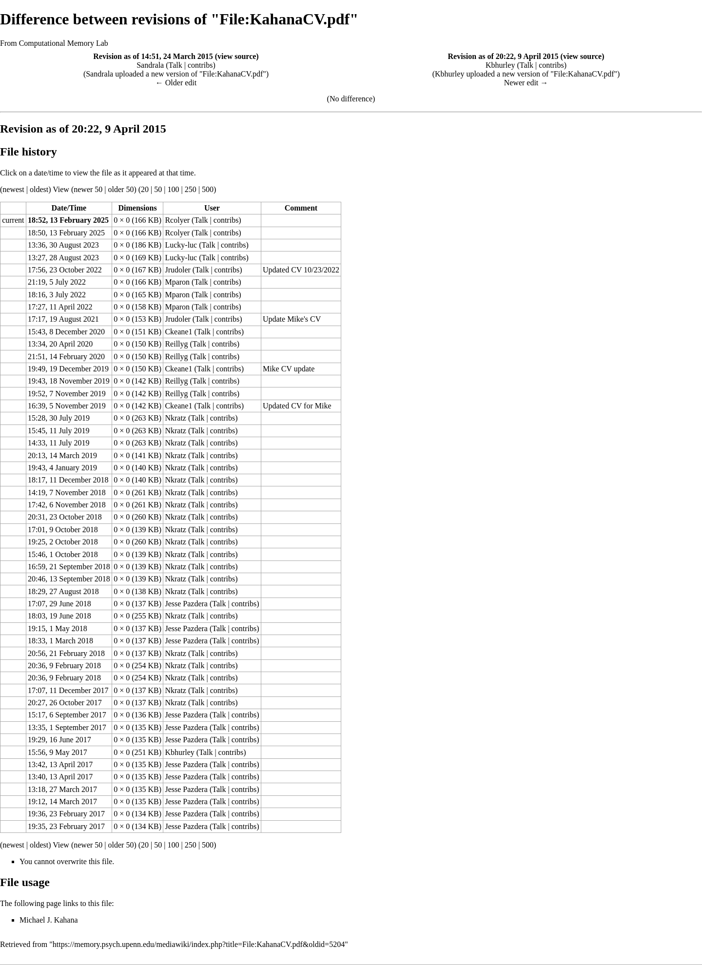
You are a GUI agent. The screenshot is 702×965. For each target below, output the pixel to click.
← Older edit (176, 82)
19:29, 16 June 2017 (59, 739)
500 (208, 189)
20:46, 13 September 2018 (69, 579)
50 (158, 189)
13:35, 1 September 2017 (67, 727)
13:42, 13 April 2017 (60, 764)
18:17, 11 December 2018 (68, 480)
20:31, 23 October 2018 (65, 517)
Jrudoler (177, 270)
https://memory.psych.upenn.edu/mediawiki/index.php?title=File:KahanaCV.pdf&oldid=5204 (199, 944)
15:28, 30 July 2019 (59, 418)
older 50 (121, 189)
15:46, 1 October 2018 (63, 554)
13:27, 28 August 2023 (63, 257)
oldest (39, 189)
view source (236, 56)
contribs (200, 65)
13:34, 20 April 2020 (60, 344)
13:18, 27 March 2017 (62, 789)
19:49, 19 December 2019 (68, 369)
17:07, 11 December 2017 (68, 690)
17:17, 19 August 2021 (63, 319)
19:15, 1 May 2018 (57, 628)
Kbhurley (500, 65)
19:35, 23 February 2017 (66, 826)
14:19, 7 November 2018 (67, 492)
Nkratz (175, 418)
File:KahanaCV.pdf (233, 74)
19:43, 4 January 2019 (62, 467)
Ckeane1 (178, 332)
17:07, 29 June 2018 (59, 603)
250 (190, 189)
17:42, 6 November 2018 (67, 505)
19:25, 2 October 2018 (63, 542)
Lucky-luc (181, 245)
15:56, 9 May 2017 (57, 752)
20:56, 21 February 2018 (66, 653)
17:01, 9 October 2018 (63, 529)
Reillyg (176, 344)
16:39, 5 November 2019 (67, 406)
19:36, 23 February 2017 (66, 814)
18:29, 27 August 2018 (63, 591)
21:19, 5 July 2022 (57, 282)
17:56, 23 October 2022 (65, 270)
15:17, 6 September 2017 (67, 715)
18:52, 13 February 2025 (68, 220)
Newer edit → (526, 82)
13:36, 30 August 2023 (63, 245)
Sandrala (150, 65)
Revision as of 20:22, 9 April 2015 (503, 56)
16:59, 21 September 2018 (69, 566)
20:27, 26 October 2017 (65, 702)
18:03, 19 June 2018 (59, 616)
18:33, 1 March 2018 (60, 641)
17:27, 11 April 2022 (60, 307)
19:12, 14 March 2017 (62, 801)
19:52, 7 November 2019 (67, 393)
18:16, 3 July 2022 (57, 294)
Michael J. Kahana (49, 920)
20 (145, 189)
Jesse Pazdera (186, 603)
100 (173, 189)
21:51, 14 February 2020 (66, 356)
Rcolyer (177, 220)
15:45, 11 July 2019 (59, 430)
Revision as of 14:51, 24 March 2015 (153, 56)
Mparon (177, 282)
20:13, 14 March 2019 (62, 455)
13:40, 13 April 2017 (60, 776)
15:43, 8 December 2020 (66, 332)
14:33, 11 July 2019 (59, 443)
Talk (175, 65)
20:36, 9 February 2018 (64, 665)
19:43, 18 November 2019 (69, 381)
